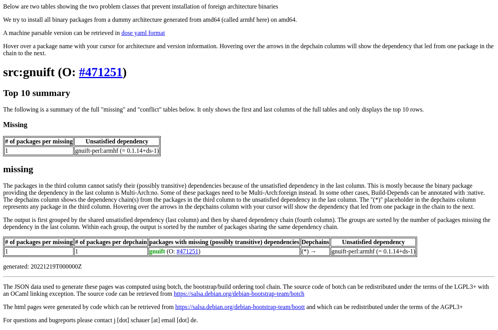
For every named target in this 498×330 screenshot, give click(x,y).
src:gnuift (29, 72)
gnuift (157, 251)
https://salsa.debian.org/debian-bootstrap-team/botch (239, 293)
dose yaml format (143, 33)
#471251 (101, 72)
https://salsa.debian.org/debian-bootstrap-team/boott (240, 307)
